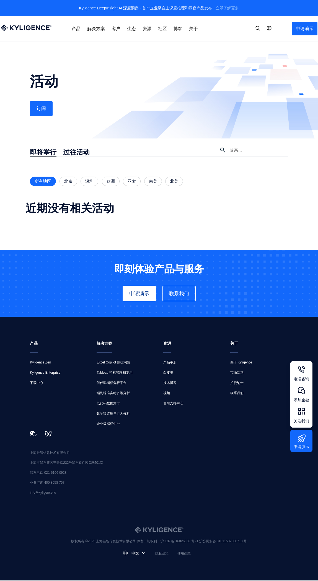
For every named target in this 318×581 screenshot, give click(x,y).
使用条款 (184, 554)
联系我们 (179, 294)
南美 (153, 181)
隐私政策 (162, 554)
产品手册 (170, 363)
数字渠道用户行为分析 (113, 414)
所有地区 (43, 181)
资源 (147, 28)
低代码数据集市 (108, 404)
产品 (76, 28)
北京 (68, 181)
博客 (178, 28)
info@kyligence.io (43, 493)
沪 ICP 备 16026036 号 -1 (180, 542)
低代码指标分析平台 (111, 383)
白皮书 (168, 373)
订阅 (41, 109)
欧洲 (111, 181)
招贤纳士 (237, 383)
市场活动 (237, 373)
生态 (131, 28)
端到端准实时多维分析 (113, 394)
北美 (174, 181)
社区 (162, 28)
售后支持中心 (173, 404)
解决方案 (96, 28)
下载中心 (36, 383)
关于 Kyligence (241, 363)
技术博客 (170, 383)
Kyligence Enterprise (45, 373)
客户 (116, 28)
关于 (193, 28)
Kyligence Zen (40, 363)
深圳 (89, 181)
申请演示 (305, 28)
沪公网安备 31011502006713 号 (223, 542)
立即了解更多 (227, 8)
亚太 (132, 181)
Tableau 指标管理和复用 (114, 373)
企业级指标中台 (108, 424)
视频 (166, 394)
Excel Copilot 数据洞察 (113, 363)
